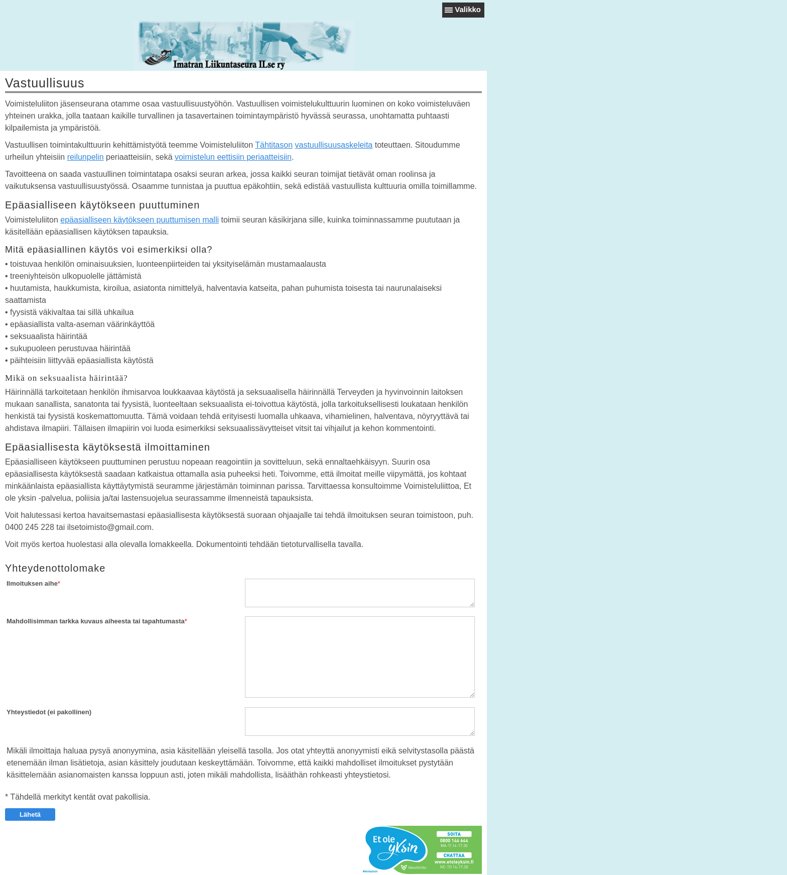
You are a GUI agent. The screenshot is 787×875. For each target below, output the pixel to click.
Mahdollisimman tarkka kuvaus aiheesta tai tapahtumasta (96, 621)
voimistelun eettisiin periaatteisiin (233, 157)
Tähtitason (274, 145)
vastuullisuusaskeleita (333, 145)
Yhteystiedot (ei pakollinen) (49, 712)
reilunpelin (85, 157)
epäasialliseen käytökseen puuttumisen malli (139, 219)
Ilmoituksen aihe (32, 583)
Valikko (468, 9)
